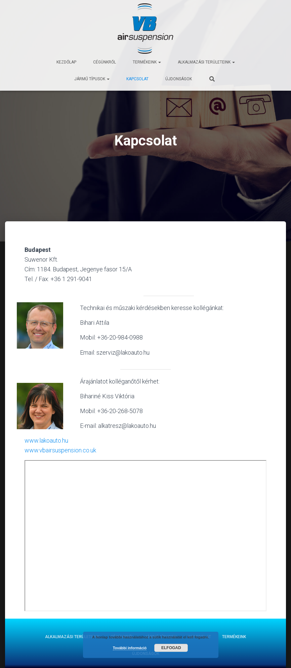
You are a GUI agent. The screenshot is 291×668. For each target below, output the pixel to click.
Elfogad (171, 647)
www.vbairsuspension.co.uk (60, 450)
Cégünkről (104, 62)
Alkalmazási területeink (206, 62)
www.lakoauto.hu (46, 440)
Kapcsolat (137, 79)
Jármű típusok (92, 79)
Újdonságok (178, 79)
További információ (130, 648)
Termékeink (147, 62)
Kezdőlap (66, 62)
